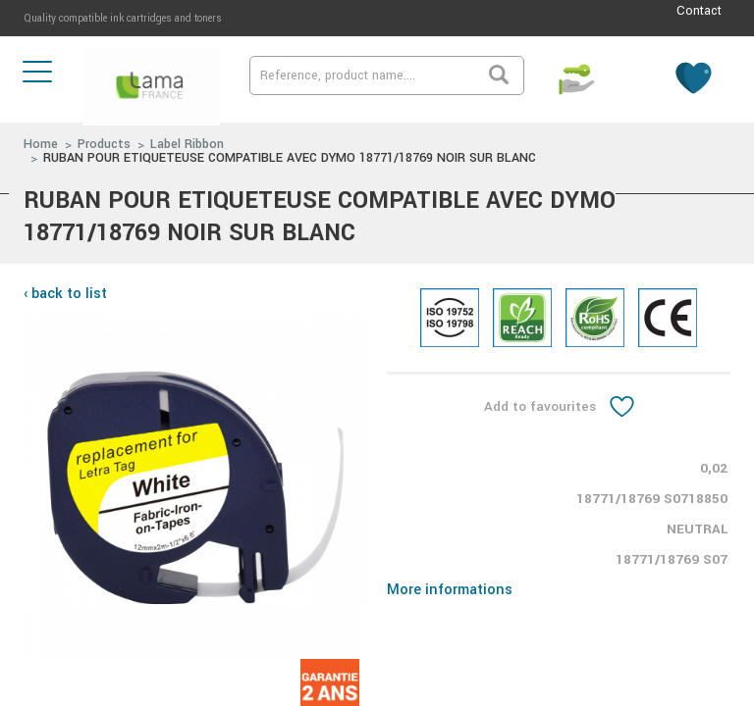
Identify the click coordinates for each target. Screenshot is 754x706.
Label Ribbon (187, 144)
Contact (699, 11)
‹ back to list (65, 293)
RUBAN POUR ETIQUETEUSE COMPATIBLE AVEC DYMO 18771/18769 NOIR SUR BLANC (289, 158)
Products (104, 144)
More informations (449, 590)
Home (41, 144)
